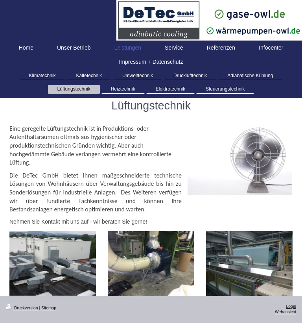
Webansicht (285, 312)
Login (291, 306)
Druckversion (22, 308)
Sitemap (48, 308)
